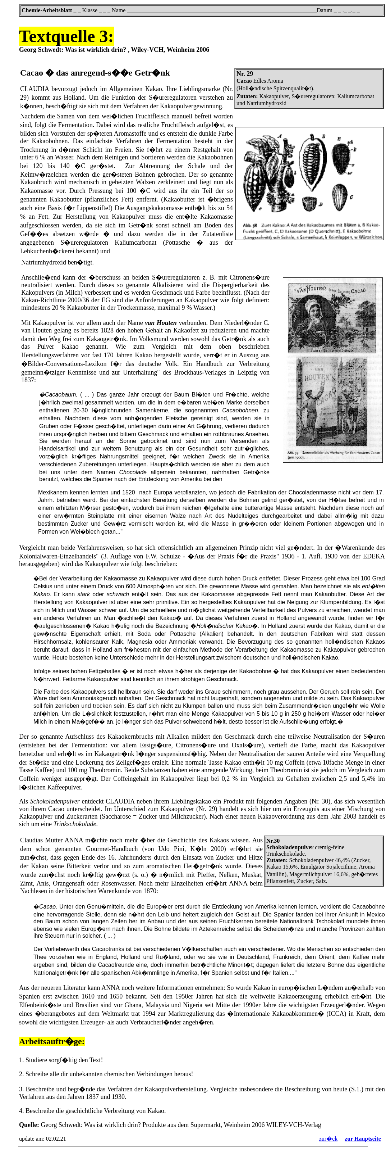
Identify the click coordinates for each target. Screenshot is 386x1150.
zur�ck (328, 1139)
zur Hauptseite (363, 1139)
